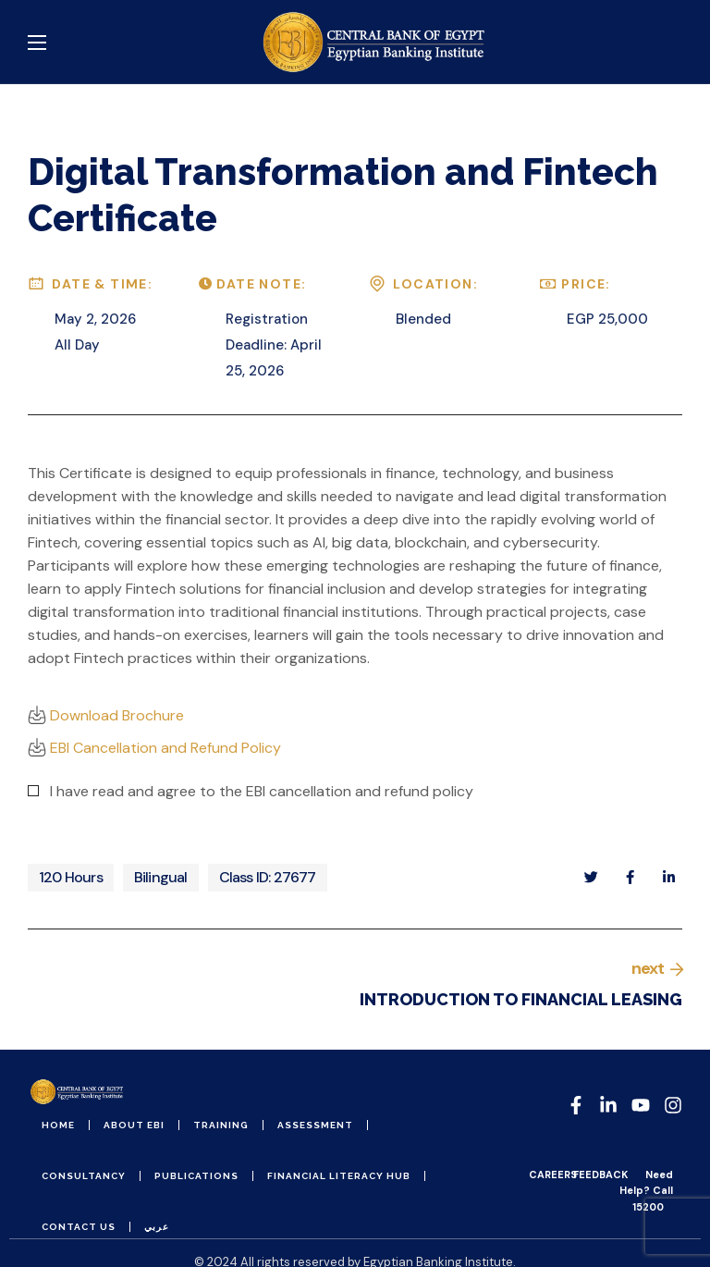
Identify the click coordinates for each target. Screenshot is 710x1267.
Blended (423, 319)
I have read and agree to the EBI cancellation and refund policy (261, 791)
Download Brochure (106, 715)
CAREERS (553, 1174)
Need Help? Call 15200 (646, 1190)
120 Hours (71, 877)
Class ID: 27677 (267, 877)
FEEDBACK (600, 1174)
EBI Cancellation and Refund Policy (154, 747)
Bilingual (161, 877)
